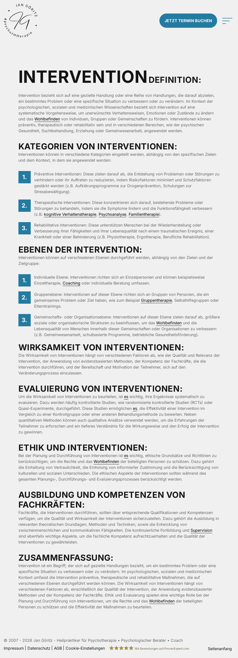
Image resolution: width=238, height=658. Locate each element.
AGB (58, 648)
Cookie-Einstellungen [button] (85, 648)
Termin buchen (188, 20)
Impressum (14, 648)
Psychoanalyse (112, 214)
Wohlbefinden (47, 118)
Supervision (201, 530)
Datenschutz (39, 648)
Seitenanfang (220, 648)
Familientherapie (144, 214)
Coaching (71, 283)
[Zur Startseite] (30, 20)
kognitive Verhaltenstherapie (70, 214)
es (126, 396)
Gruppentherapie (156, 300)
